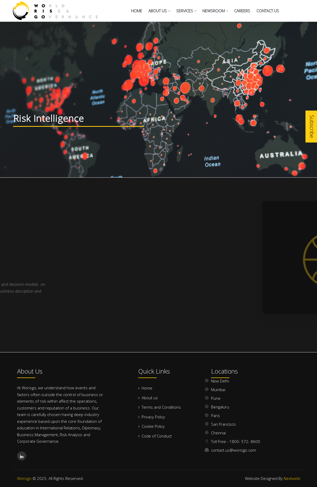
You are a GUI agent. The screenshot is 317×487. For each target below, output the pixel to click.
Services (186, 10)
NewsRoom (215, 10)
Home (136, 10)
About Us (159, 10)
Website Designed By (272, 478)
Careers (242, 10)
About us (150, 397)
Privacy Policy (153, 416)
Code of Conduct (157, 436)
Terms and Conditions (161, 407)
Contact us (267, 10)
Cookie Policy (153, 426)
